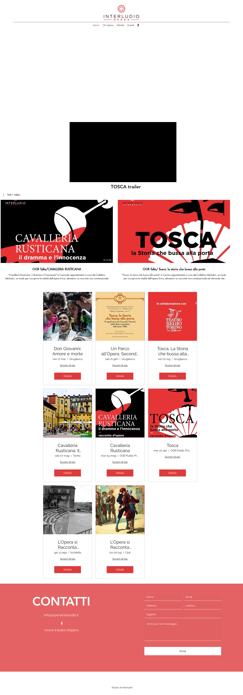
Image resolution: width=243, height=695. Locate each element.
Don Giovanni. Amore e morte (67, 351)
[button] (122, 68)
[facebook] (138, 25)
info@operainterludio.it (61, 615)
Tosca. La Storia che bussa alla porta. (172, 351)
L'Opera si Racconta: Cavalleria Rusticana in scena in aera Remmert (120, 545)
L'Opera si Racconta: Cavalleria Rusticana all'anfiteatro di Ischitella (67, 545)
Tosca (172, 445)
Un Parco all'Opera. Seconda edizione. (120, 351)
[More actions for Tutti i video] (11, 194)
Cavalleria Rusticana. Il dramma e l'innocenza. (67, 448)
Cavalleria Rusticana (120, 448)
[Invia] (182, 651)
